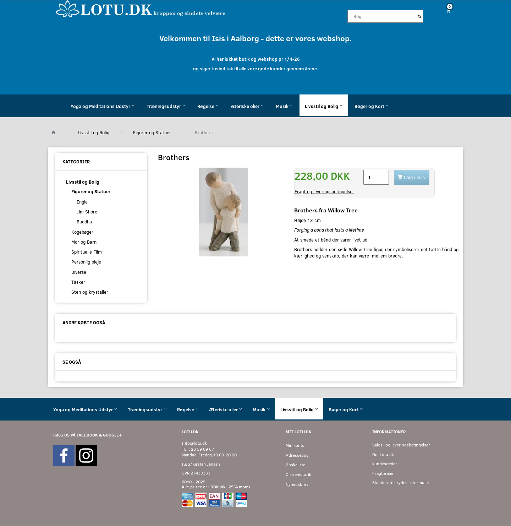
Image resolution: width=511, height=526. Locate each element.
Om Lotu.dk (383, 454)
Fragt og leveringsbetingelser (324, 191)
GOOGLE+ (112, 435)
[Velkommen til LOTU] (141, 8)
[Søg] (420, 16)
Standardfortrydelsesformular (400, 482)
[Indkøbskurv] (446, 11)
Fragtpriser (383, 473)
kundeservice (384, 463)
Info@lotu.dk (194, 443)
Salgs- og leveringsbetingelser (401, 445)
